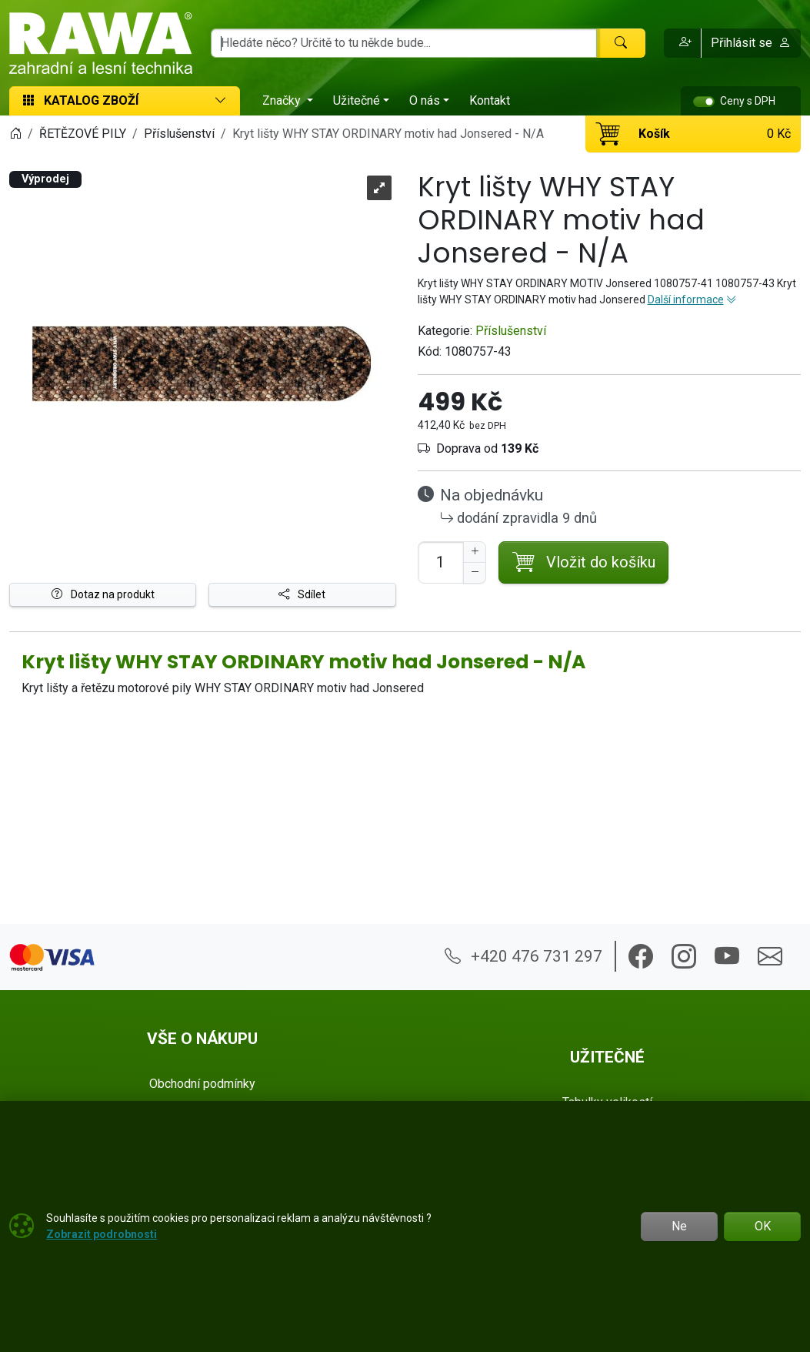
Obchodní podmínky (202, 1083)
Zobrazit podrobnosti (101, 1234)
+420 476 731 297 (523, 956)
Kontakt (489, 100)
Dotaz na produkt (103, 594)
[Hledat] (620, 43)
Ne (679, 1226)
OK (763, 1226)
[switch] (704, 101)
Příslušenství (510, 330)
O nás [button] (424, 100)
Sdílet (301, 594)
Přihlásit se (751, 42)
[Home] (15, 133)
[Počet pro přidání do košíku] (441, 562)
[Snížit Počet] (474, 573)
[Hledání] (404, 43)
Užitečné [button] (356, 100)
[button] (683, 43)
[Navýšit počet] (474, 552)
